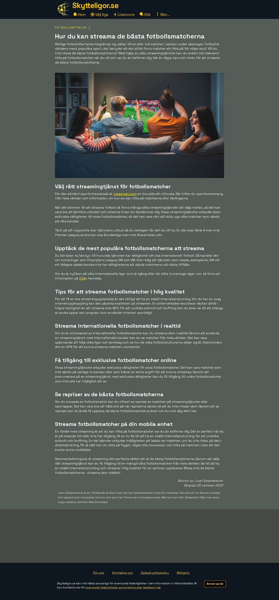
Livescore (124, 14)
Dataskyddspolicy (155, 573)
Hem (79, 14)
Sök (145, 14)
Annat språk (215, 584)
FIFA (82, 278)
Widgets (183, 573)
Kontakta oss (122, 573)
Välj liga (99, 14)
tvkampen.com (125, 194)
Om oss (98, 573)
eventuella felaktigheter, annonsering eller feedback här (122, 587)
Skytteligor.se (95, 5)
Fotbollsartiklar (71, 27)
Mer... (162, 14)
